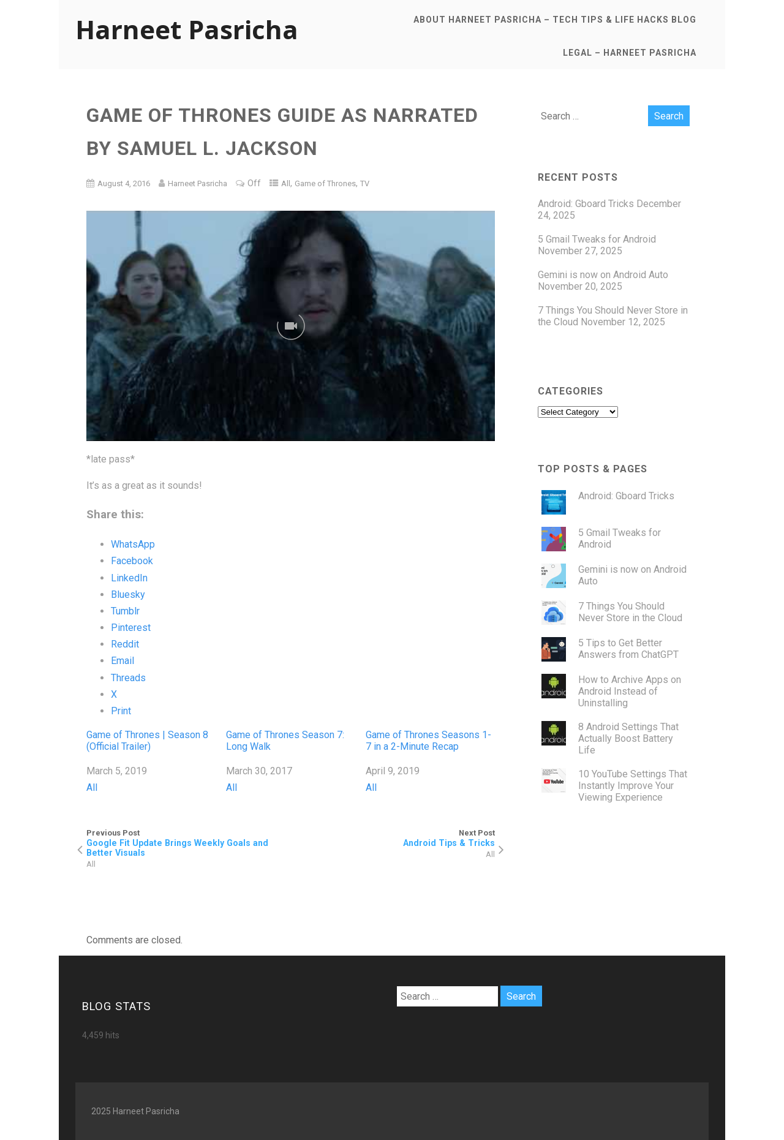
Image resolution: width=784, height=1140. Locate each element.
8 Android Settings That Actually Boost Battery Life (628, 738)
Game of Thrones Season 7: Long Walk (285, 740)
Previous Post (188, 843)
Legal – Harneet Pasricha (629, 53)
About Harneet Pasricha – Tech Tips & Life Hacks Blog (554, 20)
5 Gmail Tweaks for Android (597, 239)
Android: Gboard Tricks (586, 204)
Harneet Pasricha (186, 29)
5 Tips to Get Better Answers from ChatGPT (628, 648)
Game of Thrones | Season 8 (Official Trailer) (147, 740)
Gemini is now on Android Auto (603, 275)
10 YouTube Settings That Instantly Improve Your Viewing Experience (632, 785)
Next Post (393, 838)
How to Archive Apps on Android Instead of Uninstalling (629, 691)
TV (364, 183)
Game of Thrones (325, 183)
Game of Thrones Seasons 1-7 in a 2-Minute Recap (428, 740)
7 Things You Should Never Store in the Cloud (630, 612)
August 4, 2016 (123, 183)
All (285, 183)
